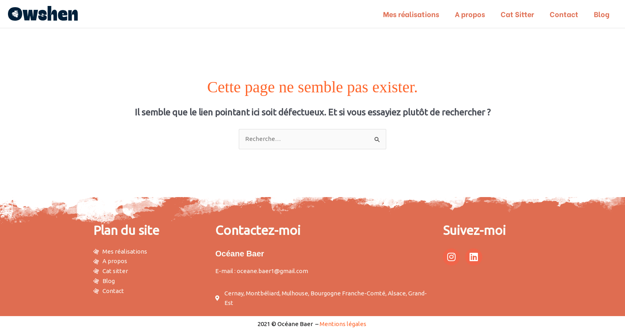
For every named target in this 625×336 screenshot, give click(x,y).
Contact (565, 13)
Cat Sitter (520, 13)
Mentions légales (343, 323)
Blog (602, 13)
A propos (474, 13)
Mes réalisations (416, 13)
